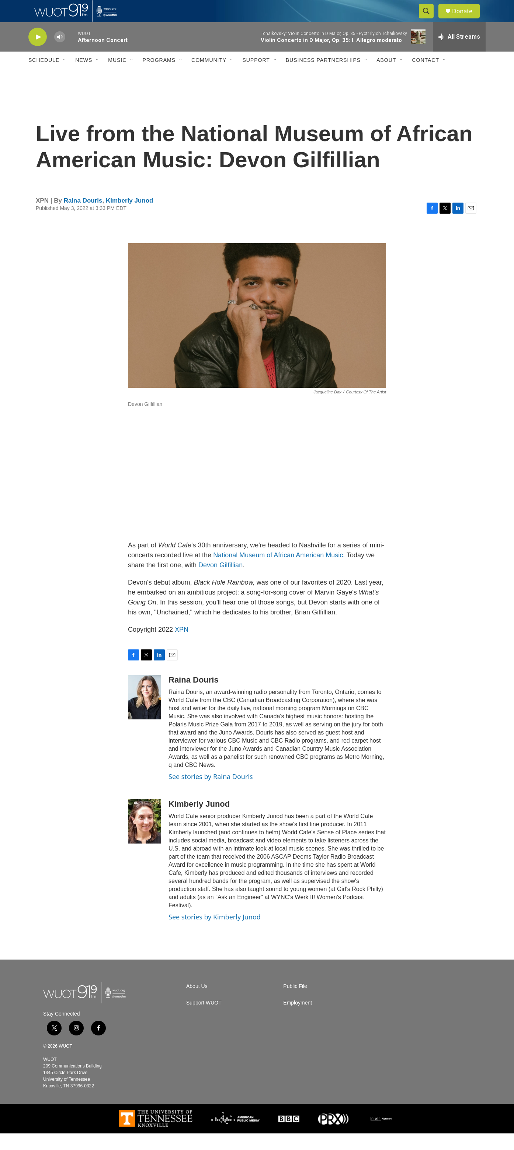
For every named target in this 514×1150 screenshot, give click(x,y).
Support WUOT (204, 1019)
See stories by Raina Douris (211, 793)
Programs (159, 77)
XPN (181, 646)
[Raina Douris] (144, 714)
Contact (425, 77)
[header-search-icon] (429, 19)
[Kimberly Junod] (144, 838)
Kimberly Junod (129, 217)
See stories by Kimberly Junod (215, 933)
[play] (38, 53)
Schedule (43, 77)
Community (208, 77)
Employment (297, 1019)
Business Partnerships (323, 77)
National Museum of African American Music (278, 571)
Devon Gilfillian (220, 581)
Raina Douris (83, 217)
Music (117, 77)
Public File (295, 1003)
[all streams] (459, 53)
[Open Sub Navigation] (65, 77)
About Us (197, 1003)
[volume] (59, 53)
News (83, 77)
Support (256, 77)
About (386, 77)
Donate (466, 19)
